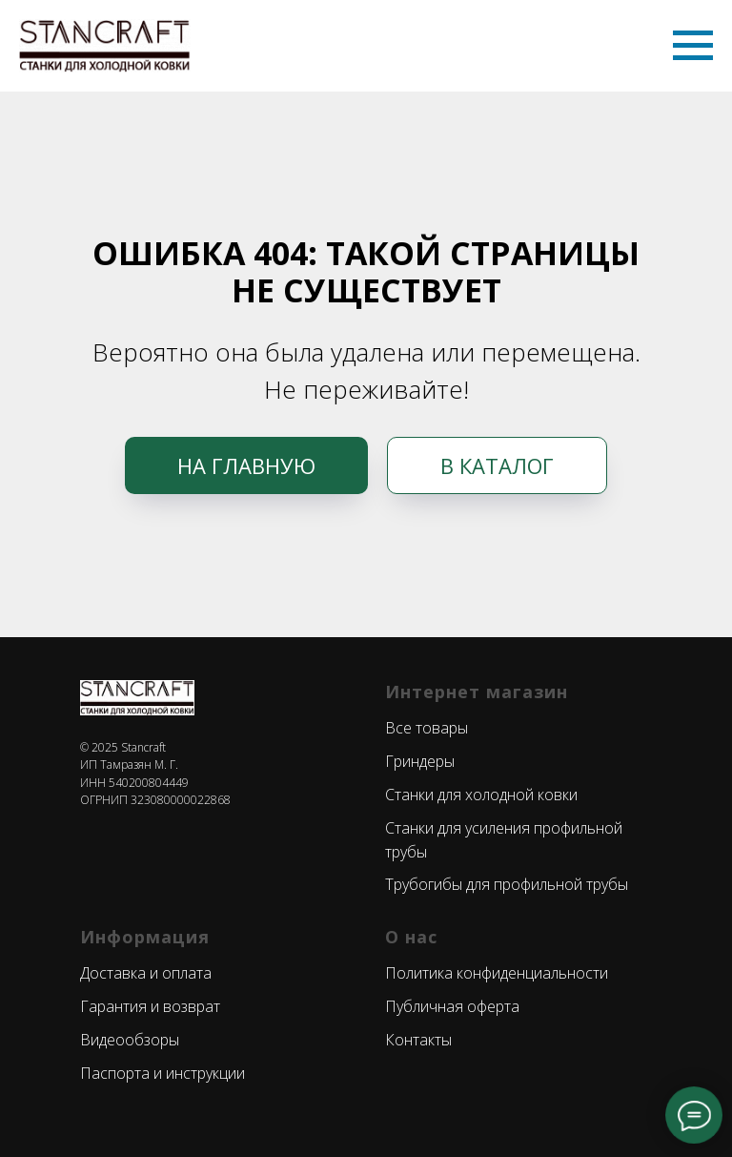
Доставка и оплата (146, 972)
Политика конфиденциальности (496, 972)
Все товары (426, 727)
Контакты (418, 1039)
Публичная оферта (452, 1006)
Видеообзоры (129, 1039)
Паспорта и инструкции (162, 1073)
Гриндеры (420, 761)
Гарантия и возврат (150, 1006)
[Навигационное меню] (693, 46)
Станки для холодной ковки (481, 794)
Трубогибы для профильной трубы (506, 884)
